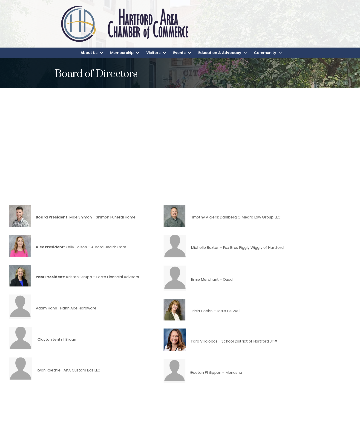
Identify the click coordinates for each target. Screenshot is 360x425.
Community (265, 52)
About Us (89, 52)
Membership (122, 52)
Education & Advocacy (219, 52)
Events (179, 52)
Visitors (153, 52)
